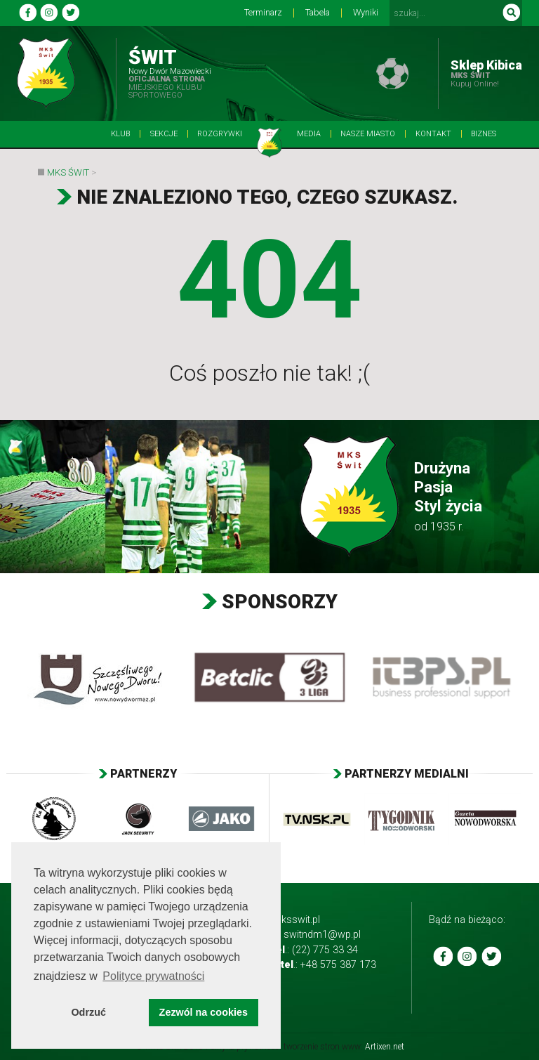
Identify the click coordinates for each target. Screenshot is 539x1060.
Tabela (317, 13)
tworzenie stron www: (344, 1047)
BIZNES (483, 134)
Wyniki (365, 13)
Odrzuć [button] (88, 1012)
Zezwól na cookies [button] (203, 1012)
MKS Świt (68, 172)
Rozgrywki (219, 134)
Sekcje (164, 134)
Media (309, 134)
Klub (120, 134)
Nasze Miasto (367, 134)
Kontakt (433, 134)
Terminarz (263, 13)
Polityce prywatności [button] (153, 976)
